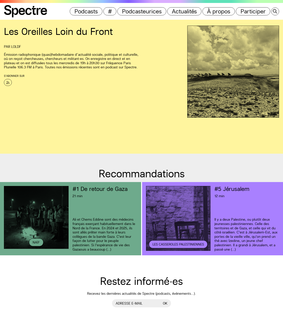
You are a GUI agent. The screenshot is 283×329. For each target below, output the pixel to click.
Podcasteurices (142, 11)
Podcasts (86, 11)
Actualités (184, 11)
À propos (218, 11)
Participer (253, 11)
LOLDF (16, 47)
